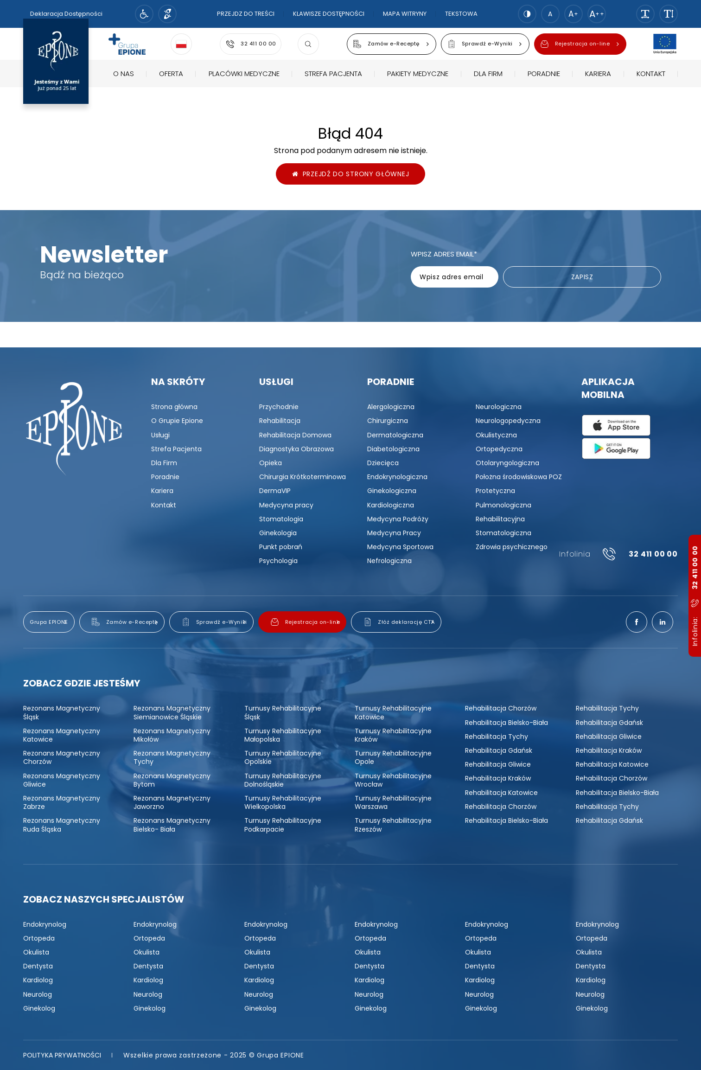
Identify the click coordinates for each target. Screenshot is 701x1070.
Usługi (276, 381)
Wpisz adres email (444, 254)
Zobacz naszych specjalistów (103, 899)
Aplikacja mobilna (608, 388)
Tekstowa (461, 13)
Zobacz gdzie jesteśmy (81, 683)
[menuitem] (124, 90)
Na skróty (178, 381)
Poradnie (390, 381)
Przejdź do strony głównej (350, 174)
